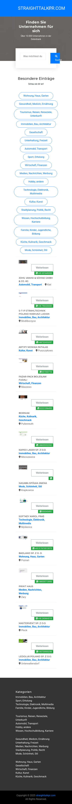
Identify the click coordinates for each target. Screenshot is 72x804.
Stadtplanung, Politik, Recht (36, 210)
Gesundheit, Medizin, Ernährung (36, 103)
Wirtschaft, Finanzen (36, 165)
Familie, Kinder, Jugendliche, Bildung (36, 232)
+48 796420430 (44, 306)
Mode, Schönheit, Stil (36, 250)
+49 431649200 (44, 273)
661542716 (46, 372)
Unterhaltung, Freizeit (36, 140)
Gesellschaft (36, 132)
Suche (57, 58)
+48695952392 (44, 445)
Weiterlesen (42, 267)
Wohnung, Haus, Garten (36, 95)
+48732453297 (44, 342)
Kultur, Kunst (36, 201)
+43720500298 (44, 651)
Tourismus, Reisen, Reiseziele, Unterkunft (36, 114)
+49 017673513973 (42, 548)
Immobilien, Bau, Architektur (36, 124)
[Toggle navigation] (50, 8)
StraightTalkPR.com (28, 8)
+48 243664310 (44, 618)
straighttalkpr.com (46, 795)
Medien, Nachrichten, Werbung (36, 173)
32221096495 (44, 408)
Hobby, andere (36, 181)
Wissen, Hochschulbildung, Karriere (36, 220)
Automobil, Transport (36, 148)
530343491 (46, 511)
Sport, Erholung (36, 156)
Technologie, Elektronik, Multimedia (36, 191)
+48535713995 (44, 581)
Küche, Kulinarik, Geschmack (36, 241)
